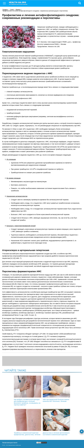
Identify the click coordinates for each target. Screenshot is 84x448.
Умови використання (9, 443)
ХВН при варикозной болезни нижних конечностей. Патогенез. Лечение (56, 389)
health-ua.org (20, 3)
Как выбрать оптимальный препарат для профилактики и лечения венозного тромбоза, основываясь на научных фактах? (27, 391)
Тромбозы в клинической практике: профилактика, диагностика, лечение (27, 422)
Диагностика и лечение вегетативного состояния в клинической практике (56, 422)
